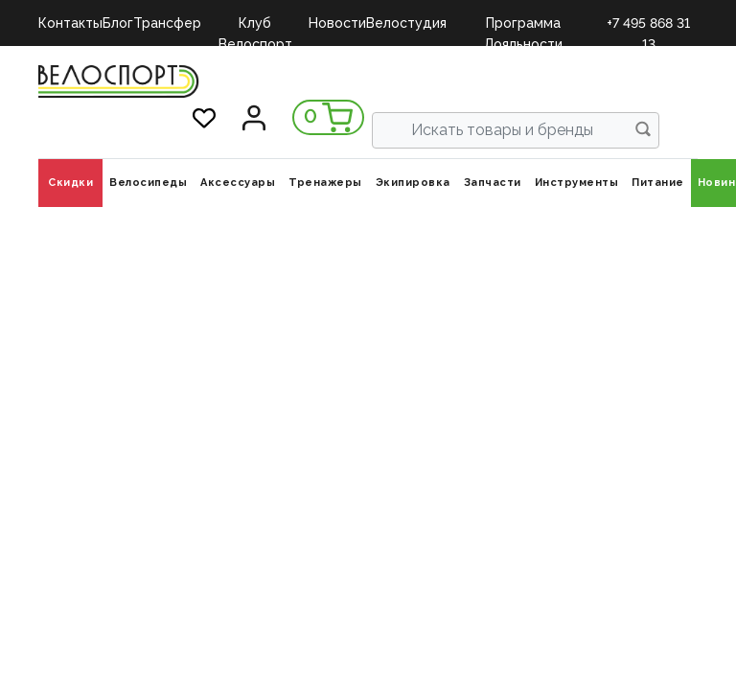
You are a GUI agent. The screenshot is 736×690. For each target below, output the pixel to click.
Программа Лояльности (523, 24)
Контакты (70, 23)
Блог (118, 23)
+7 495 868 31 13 (648, 24)
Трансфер (167, 23)
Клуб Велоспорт (255, 24)
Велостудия (406, 23)
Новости (337, 23)
